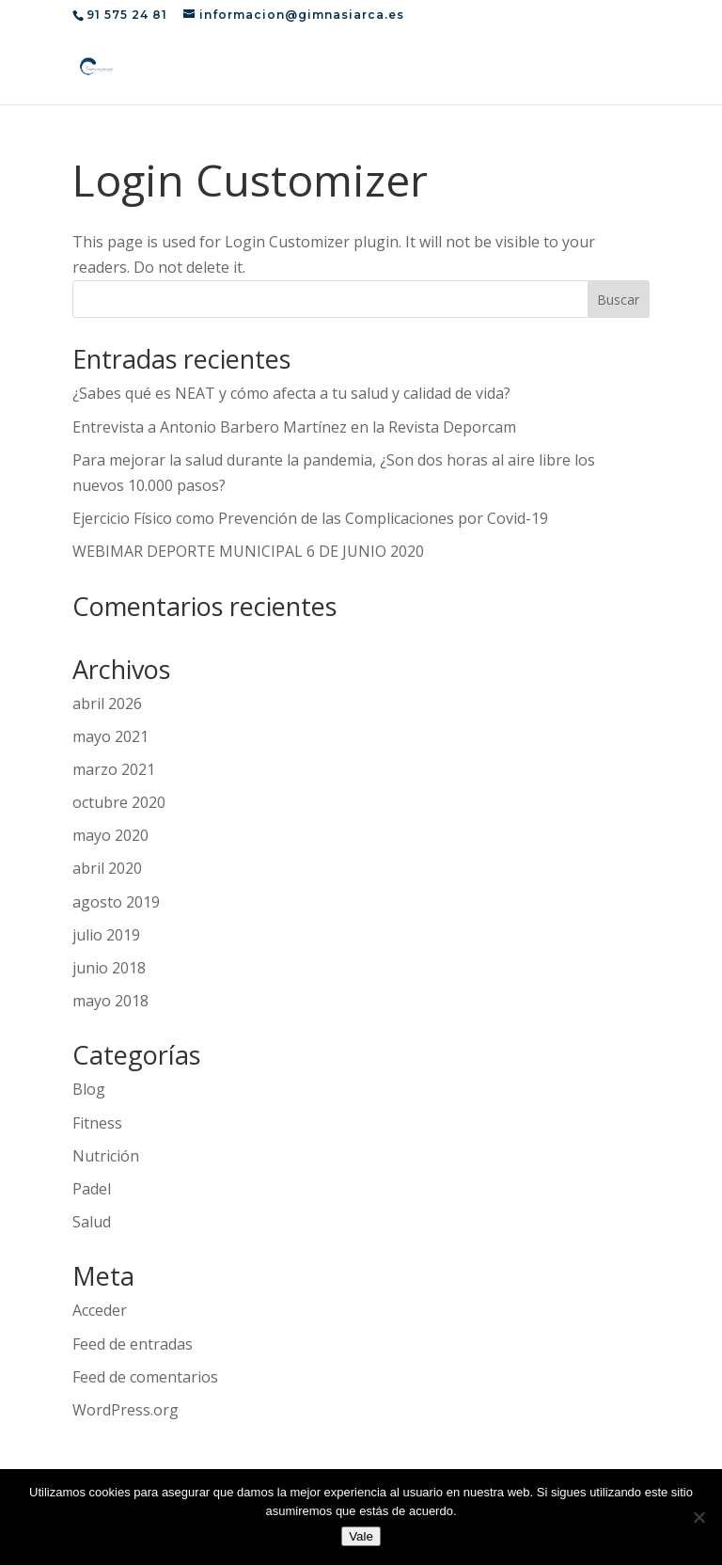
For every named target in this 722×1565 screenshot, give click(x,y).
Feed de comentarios (145, 1377)
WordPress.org (125, 1409)
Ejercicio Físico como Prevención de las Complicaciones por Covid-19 (310, 518)
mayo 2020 (110, 835)
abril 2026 (107, 703)
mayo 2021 (110, 736)
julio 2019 (106, 935)
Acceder (99, 1310)
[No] (698, 1517)
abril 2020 (107, 868)
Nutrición (105, 1156)
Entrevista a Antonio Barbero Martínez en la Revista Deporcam (294, 427)
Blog (88, 1089)
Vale (361, 1536)
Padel (91, 1188)
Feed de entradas (132, 1344)
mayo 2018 (110, 1000)
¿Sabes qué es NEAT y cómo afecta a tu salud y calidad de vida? (291, 393)
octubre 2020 (118, 802)
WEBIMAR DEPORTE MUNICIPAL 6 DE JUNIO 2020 (248, 551)
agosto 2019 (116, 902)
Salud (91, 1221)
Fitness (97, 1123)
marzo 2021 (113, 769)
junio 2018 (109, 967)
